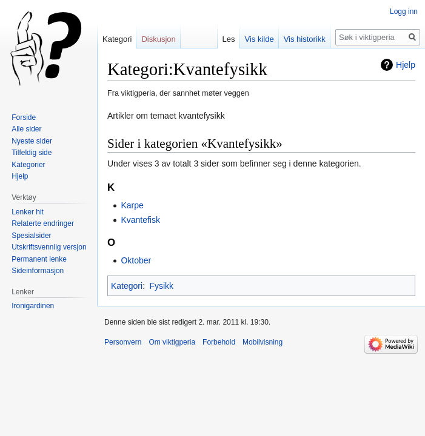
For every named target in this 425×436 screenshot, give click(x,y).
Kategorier (28, 164)
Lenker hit (28, 212)
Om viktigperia (172, 342)
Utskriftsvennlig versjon (49, 247)
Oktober (136, 260)
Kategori (126, 286)
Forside (24, 117)
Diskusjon (158, 39)
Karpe (132, 205)
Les (229, 39)
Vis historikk (305, 39)
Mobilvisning (263, 342)
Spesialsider (31, 235)
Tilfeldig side (32, 152)
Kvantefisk (140, 220)
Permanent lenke (39, 259)
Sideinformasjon (38, 270)
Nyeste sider (32, 141)
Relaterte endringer (43, 223)
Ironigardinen (33, 306)
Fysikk (161, 286)
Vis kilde (259, 39)
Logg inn (404, 11)
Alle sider (26, 129)
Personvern (122, 342)
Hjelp (405, 65)
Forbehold (218, 342)
